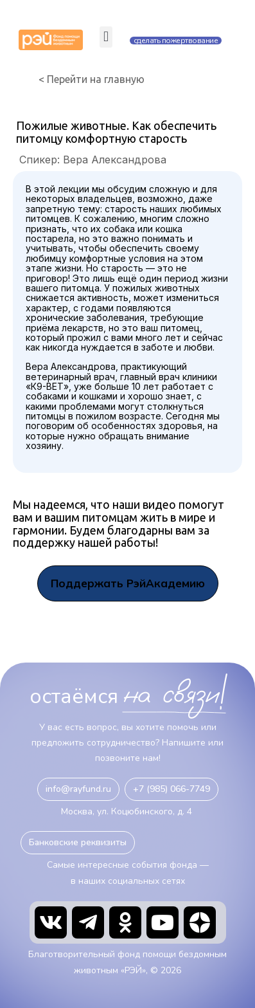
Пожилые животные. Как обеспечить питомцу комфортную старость (116, 132)
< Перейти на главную (92, 79)
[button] (106, 37)
